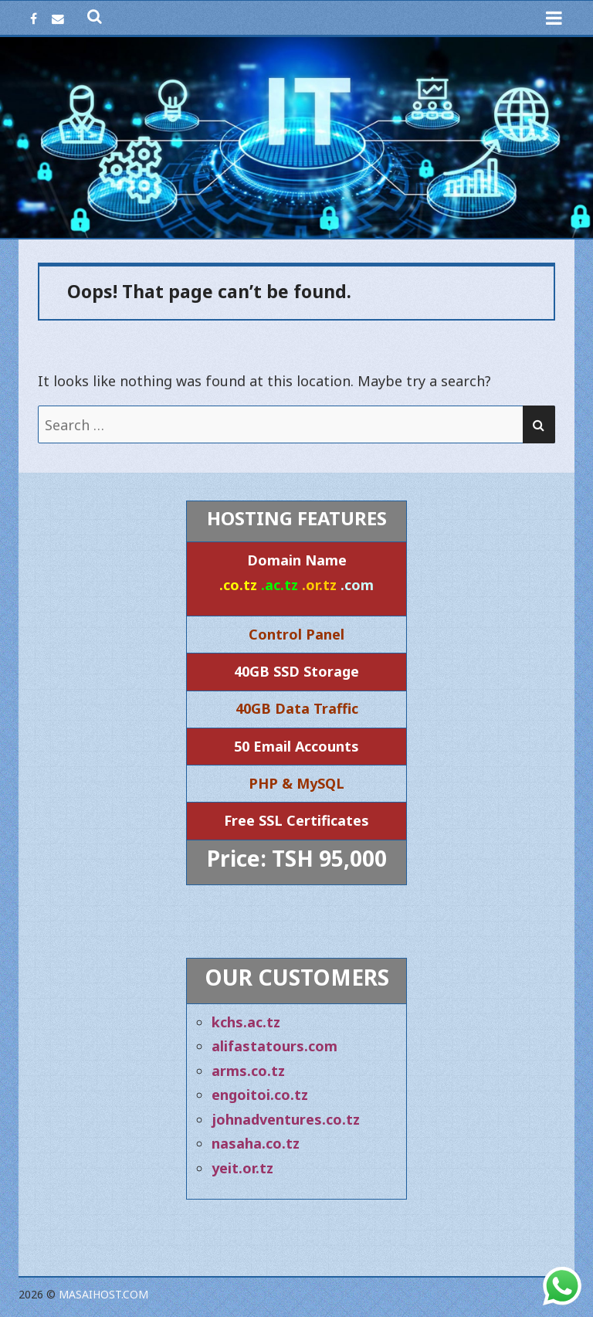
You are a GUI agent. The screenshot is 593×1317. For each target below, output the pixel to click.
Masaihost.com (103, 1294)
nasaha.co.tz (256, 1143)
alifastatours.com (274, 1046)
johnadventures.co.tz (286, 1119)
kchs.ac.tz (246, 1022)
